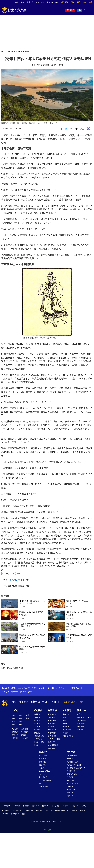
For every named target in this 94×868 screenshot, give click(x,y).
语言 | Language (52, 2)
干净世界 (39, 811)
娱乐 (27, 715)
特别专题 (71, 752)
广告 (72, 2)
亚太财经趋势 (39, 742)
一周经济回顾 (39, 736)
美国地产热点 (68, 736)
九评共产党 (71, 771)
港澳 (20, 715)
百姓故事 (70, 786)
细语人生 (51, 748)
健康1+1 (80, 714)
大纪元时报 (28, 811)
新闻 (15, 710)
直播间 (55, 701)
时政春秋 (51, 723)
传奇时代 (70, 759)
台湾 (20, 718)
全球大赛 (24, 738)
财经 (20, 721)
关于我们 (16, 806)
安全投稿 (55, 806)
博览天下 (15, 735)
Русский (14, 692)
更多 (24, 814)
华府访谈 (37, 733)
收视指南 (26, 806)
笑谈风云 (66, 717)
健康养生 (81, 710)
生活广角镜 (43, 755)
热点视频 (24, 729)
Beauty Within (44, 771)
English (79, 688)
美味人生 (42, 768)
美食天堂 (42, 765)
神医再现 (80, 727)
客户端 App (85, 806)
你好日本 (42, 759)
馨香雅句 (66, 723)
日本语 (23, 692)
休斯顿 (41, 688)
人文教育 (67, 710)
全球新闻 (37, 714)
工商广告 (70, 796)
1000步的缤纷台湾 (45, 781)
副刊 (8, 52)
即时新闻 (15, 732)
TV (80, 10)
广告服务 (65, 806)
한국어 (31, 692)
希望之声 (49, 811)
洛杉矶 (27, 688)
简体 (42, 2)
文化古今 (66, 733)
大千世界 (42, 774)
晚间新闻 (37, 723)
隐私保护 (35, 806)
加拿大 (20, 688)
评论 (13, 721)
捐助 (78, 2)
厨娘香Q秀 (43, 777)
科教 (20, 724)
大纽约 (13, 688)
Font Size (82, 128)
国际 (13, 715)
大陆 (13, 724)
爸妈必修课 (67, 730)
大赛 (22, 2)
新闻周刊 (37, 730)
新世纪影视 (15, 814)
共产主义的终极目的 (74, 765)
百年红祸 (70, 777)
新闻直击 (37, 727)
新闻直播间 (70, 10)
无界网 (5, 814)
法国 (48, 688)
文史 (13, 52)
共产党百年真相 (73, 762)
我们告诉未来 (72, 755)
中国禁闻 (37, 720)
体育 (27, 718)
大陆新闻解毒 (53, 745)
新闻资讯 (23, 701)
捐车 (84, 2)
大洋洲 (34, 688)
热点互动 (51, 717)
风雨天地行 (71, 780)
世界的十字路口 (54, 739)
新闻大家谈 (52, 714)
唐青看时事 (52, 736)
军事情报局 (52, 733)
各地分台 (30, 2)
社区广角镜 (38, 739)
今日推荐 (24, 732)
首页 (3, 52)
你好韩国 (42, 762)
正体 (37, 2)
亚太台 (61, 688)
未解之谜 (66, 714)
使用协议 (45, 806)
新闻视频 (38, 710)
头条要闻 (15, 729)
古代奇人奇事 (16, 580)
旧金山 (54, 688)
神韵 (16, 2)
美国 (13, 718)
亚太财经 (37, 745)
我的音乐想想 (44, 786)
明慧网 (74, 811)
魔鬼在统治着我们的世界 (76, 768)
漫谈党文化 (71, 789)
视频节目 (35, 701)
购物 (90, 2)
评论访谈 (52, 710)
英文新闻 (64, 2)
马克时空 (51, 742)
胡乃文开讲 (81, 720)
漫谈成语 (66, 727)
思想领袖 (51, 727)
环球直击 (37, 717)
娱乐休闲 (43, 752)
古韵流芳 (66, 720)
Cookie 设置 (47, 830)
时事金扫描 (52, 720)
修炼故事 (70, 793)
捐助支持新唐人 (70, 702)
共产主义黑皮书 (73, 783)
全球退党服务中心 (62, 811)
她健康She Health (84, 717)
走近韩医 (80, 730)
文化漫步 (20, 52)
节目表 (45, 701)
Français (5, 692)
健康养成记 (81, 723)
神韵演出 (15, 738)
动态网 (82, 811)
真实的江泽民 (72, 774)
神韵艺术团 (17, 811)
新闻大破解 (52, 730)
